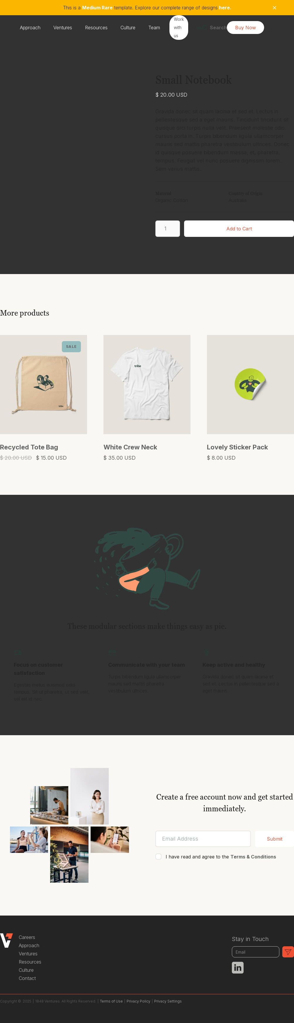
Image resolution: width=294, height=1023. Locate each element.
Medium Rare (97, 8)
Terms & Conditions (253, 857)
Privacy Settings (168, 1001)
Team (154, 27)
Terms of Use (111, 1001)
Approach (30, 27)
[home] (200, 27)
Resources (96, 27)
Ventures (62, 27)
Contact (27, 978)
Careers (27, 937)
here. (224, 8)
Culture (127, 27)
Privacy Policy (138, 1001)
